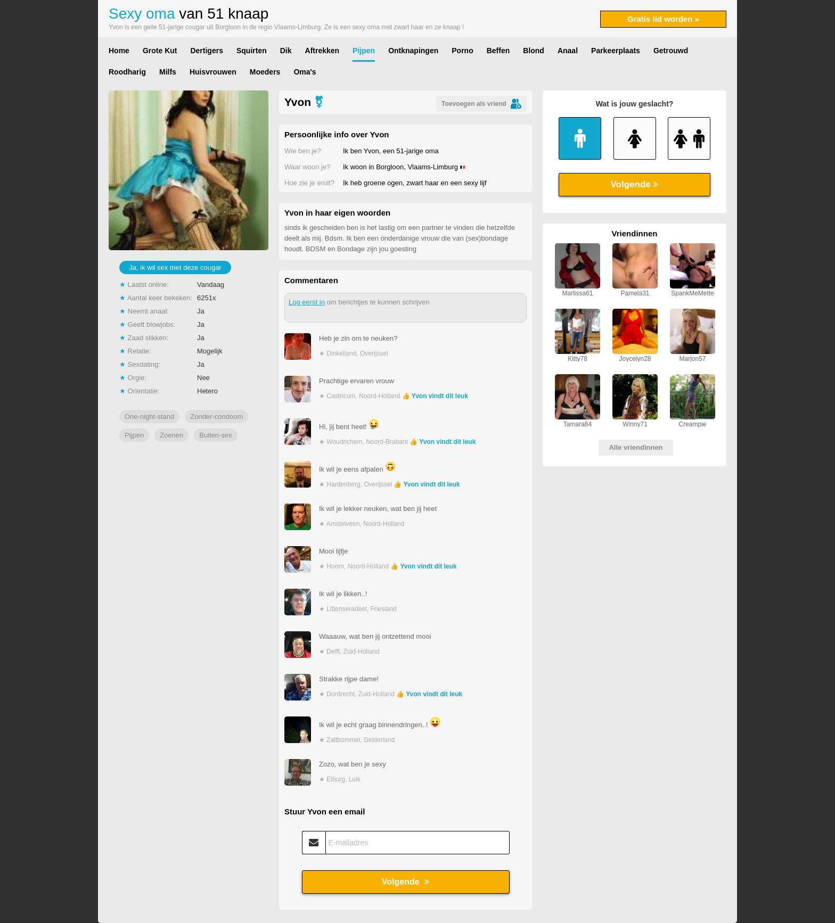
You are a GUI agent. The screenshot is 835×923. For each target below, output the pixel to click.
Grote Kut (160, 50)
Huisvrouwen (213, 72)
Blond (533, 50)
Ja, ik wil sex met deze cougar (175, 267)
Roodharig (127, 72)
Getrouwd (670, 50)
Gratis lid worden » (663, 18)
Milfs (167, 72)
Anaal (568, 50)
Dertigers (206, 50)
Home (119, 50)
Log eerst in (307, 302)
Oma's (304, 72)
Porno (462, 50)
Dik (286, 50)
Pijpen (364, 50)
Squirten (251, 50)
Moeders (265, 72)
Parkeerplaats (615, 50)
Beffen (498, 50)
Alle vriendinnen (635, 447)
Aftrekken (322, 50)
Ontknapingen (413, 50)
